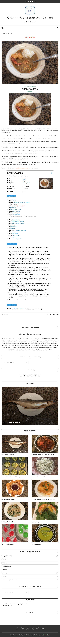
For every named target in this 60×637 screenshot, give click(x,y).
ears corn (12, 225)
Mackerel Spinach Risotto (9, 521)
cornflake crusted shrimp (22, 168)
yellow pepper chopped (18, 223)
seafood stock (16, 214)
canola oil (14, 199)
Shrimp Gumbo (30, 89)
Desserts (30, 569)
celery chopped (16, 211)
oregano (14, 232)
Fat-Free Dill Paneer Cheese (40, 477)
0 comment (5, 315)
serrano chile (13, 226)
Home (3, 33)
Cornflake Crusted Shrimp (9, 499)
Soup (24, 179)
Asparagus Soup (36, 544)
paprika (14, 237)
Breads (30, 559)
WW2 (28, 183)
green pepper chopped (18, 221)
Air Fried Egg (35, 521)
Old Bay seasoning (21, 230)
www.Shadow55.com (45, 634)
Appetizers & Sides (30, 556)
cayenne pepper (16, 235)
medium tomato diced (15, 209)
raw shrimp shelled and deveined (22, 202)
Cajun (24, 181)
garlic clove (13, 207)
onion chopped (16, 220)
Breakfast (30, 562)
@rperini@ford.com (7, 605)
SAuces (30, 576)
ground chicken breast (19, 206)
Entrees (30, 573)
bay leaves (12, 228)
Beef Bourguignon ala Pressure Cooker (43, 454)
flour (14, 201)
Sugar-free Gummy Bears (9, 544)
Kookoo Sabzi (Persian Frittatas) (10, 477)
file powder (19, 239)
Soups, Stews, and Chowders (30, 86)
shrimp (24, 183)
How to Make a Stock (17, 309)
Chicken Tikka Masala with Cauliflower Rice (44, 499)
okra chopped (15, 213)
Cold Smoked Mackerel (12, 422)
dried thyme (15, 233)
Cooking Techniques (30, 566)
